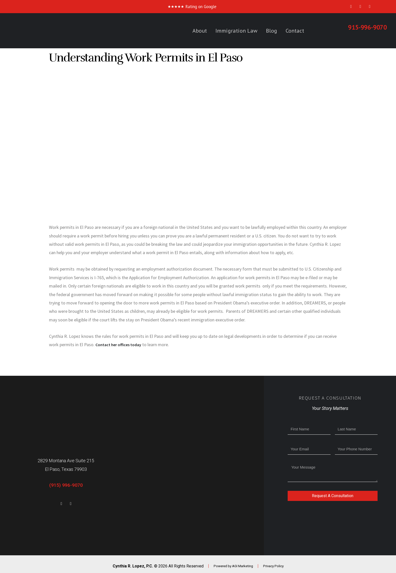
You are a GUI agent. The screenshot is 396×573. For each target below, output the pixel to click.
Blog (271, 30)
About (199, 30)
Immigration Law (236, 30)
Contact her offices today (120, 344)
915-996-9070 (367, 27)
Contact (295, 30)
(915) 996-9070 (66, 485)
